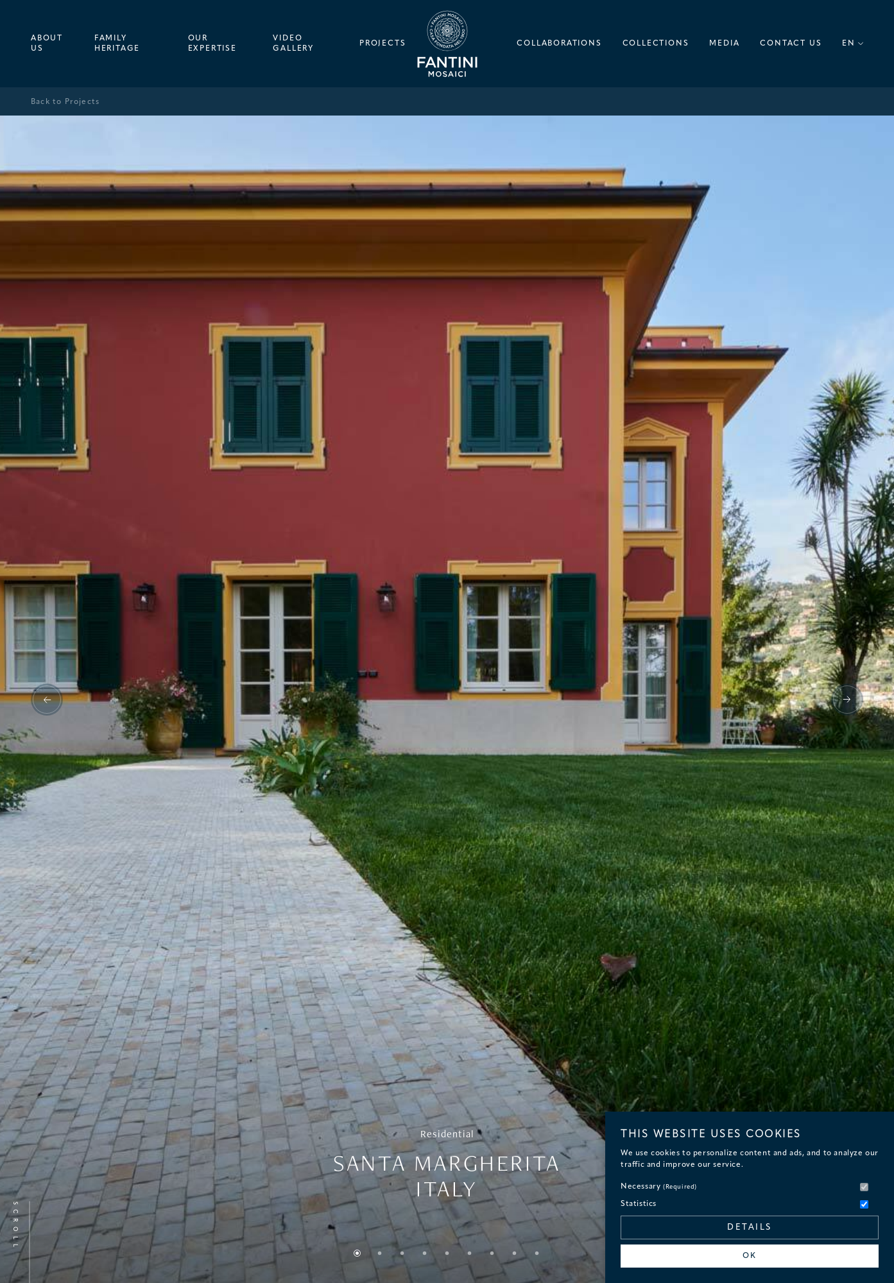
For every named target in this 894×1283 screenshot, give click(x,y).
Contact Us (790, 43)
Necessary (659, 1187)
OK (750, 1256)
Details (749, 1227)
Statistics (639, 1204)
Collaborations (559, 43)
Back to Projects (65, 102)
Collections (656, 43)
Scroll (15, 1226)
